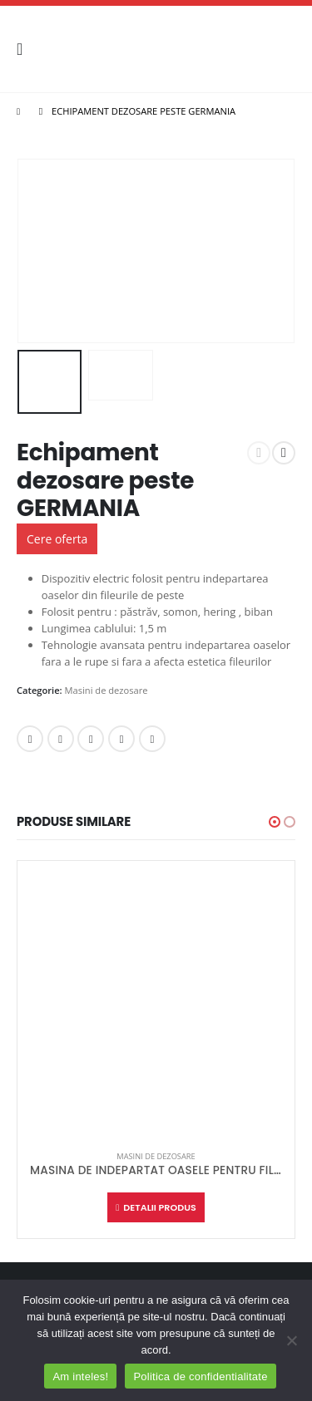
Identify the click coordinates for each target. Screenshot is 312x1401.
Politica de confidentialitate (200, 1376)
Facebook (30, 738)
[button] (274, 822)
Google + (121, 738)
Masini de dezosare (106, 690)
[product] (156, 999)
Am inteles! (80, 1376)
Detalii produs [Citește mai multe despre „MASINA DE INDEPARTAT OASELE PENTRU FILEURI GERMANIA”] (159, 1207)
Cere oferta (57, 539)
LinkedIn (90, 738)
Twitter (60, 738)
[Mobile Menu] (25, 49)
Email (152, 738)
